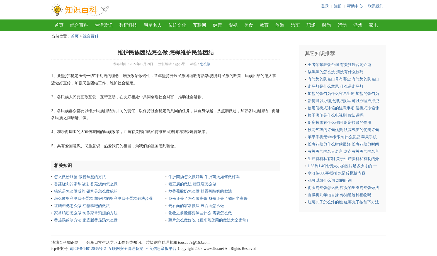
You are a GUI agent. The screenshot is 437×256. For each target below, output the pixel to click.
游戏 (357, 25)
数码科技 (128, 25)
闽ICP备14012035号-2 (87, 249)
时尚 (326, 25)
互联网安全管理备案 (125, 249)
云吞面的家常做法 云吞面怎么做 (196, 206)
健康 (217, 25)
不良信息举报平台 (160, 249)
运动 (342, 25)
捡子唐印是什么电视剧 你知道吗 (335, 115)
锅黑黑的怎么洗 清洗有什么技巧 (335, 72)
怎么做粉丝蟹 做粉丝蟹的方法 (80, 177)
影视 (233, 25)
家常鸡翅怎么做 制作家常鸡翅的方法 (86, 213)
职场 (311, 25)
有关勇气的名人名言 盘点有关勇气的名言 (343, 151)
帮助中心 (355, 6)
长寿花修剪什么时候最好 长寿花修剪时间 (343, 144)
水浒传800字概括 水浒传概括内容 (336, 173)
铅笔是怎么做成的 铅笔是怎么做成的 (86, 191)
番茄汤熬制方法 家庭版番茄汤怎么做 (86, 220)
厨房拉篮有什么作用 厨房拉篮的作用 (339, 122)
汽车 (295, 25)
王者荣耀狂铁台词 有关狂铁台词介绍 (339, 65)
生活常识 (104, 25)
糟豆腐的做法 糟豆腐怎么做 (192, 184)
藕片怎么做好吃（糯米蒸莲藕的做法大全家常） (209, 220)
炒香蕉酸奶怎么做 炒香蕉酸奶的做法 (200, 191)
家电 (373, 25)
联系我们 (375, 6)
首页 (59, 25)
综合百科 (79, 25)
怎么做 (205, 64)
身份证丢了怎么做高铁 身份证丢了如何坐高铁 (207, 198)
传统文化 (177, 25)
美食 (248, 25)
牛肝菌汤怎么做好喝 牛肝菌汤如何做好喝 (204, 177)
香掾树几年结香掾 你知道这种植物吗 (339, 195)
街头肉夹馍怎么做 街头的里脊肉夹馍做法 (343, 188)
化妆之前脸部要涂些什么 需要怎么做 (200, 213)
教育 (264, 25)
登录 (325, 6)
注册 (338, 6)
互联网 (199, 25)
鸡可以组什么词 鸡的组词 (330, 180)
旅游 (279, 25)
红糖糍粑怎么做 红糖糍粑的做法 (82, 206)
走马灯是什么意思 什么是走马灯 (335, 86)
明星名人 (153, 25)
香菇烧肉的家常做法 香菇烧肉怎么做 (86, 184)
